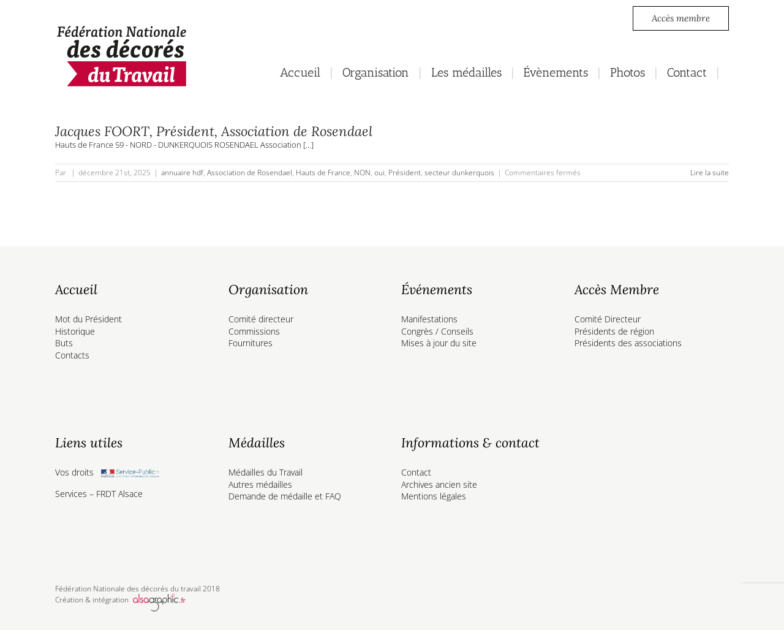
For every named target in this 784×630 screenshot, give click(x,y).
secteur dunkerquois (459, 172)
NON (362, 172)
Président (404, 172)
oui (379, 172)
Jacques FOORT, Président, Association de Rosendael (213, 131)
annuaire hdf (182, 172)
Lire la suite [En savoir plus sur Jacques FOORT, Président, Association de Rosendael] (709, 172)
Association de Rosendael (249, 172)
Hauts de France (323, 172)
